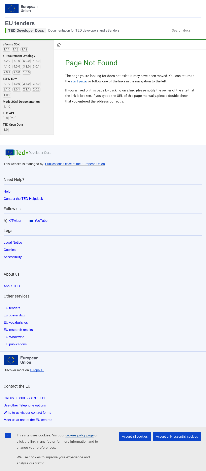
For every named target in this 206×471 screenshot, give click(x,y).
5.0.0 (26, 61)
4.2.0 (36, 61)
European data (14, 315)
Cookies (10, 249)
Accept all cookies (135, 436)
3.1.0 (26, 66)
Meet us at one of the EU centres (28, 420)
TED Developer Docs (26, 31)
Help (7, 191)
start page (79, 81)
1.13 (15, 49)
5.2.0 (7, 61)
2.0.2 (36, 89)
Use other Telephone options (25, 405)
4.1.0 (7, 66)
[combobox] (186, 30)
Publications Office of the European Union (75, 164)
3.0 (6, 118)
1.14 (6, 49)
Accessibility (13, 257)
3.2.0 (36, 84)
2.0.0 (16, 72)
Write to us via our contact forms (27, 412)
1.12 (24, 49)
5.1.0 (16, 61)
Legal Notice (13, 242)
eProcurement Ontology (19, 56)
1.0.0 (26, 72)
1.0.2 (7, 95)
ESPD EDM (10, 79)
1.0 (6, 129)
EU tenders (20, 23)
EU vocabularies (16, 322)
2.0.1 (7, 72)
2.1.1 (26, 89)
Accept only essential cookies (177, 436)
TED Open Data (13, 124)
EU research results (18, 329)
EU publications (15, 344)
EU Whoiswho (14, 337)
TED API (8, 113)
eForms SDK (11, 44)
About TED (12, 286)
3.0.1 (36, 66)
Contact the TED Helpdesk (23, 198)
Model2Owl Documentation (21, 102)
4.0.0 (16, 66)
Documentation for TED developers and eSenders (83, 30)
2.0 (13, 118)
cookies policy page (79, 435)
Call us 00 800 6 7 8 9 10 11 (24, 398)
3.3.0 (26, 84)
